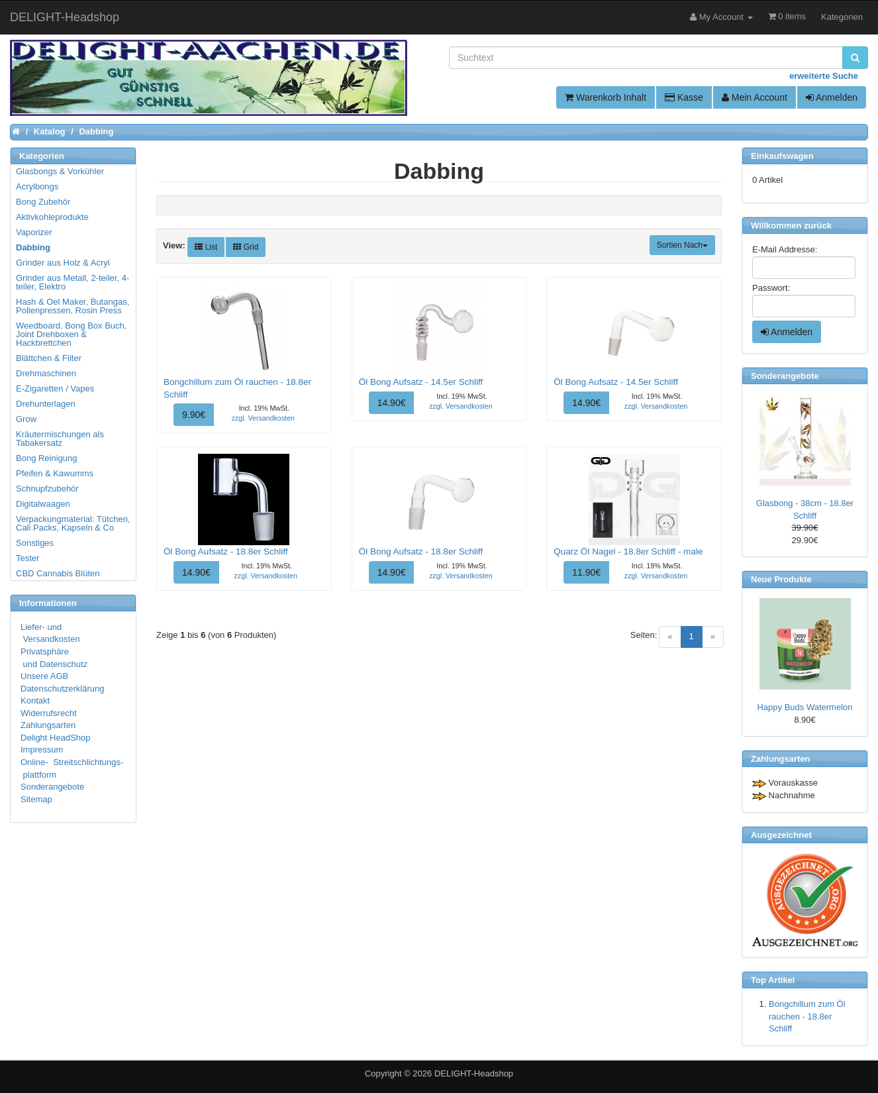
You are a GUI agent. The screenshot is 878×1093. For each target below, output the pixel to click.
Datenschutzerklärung (62, 689)
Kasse (684, 97)
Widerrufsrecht (49, 713)
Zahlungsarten (48, 725)
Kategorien (842, 17)
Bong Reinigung (46, 458)
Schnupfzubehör (47, 489)
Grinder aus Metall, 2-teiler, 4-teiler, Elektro (72, 282)
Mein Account (754, 97)
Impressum (42, 750)
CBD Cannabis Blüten (57, 573)
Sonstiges (35, 543)
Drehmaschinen (46, 373)
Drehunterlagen (45, 404)
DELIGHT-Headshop (473, 1073)
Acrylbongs (37, 186)
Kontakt (35, 700)
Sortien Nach (682, 245)
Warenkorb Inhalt (605, 97)
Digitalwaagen (43, 504)
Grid (245, 247)
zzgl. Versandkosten (263, 418)
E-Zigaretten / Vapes (55, 388)
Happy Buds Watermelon (804, 707)
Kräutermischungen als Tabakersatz (60, 438)
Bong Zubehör (43, 202)
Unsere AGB (44, 676)
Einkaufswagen (782, 156)
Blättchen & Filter (48, 358)
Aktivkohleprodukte (52, 217)
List (206, 247)
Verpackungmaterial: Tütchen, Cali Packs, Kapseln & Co (73, 523)
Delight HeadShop (56, 738)
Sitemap (36, 799)
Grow (26, 419)
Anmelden (831, 97)
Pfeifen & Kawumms (54, 473)
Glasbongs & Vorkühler (60, 171)
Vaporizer (34, 232)
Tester (27, 558)
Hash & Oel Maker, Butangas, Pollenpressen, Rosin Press (72, 306)
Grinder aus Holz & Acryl (63, 263)
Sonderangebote (52, 787)
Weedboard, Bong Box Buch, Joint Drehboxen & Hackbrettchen (71, 334)
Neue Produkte (781, 579)
